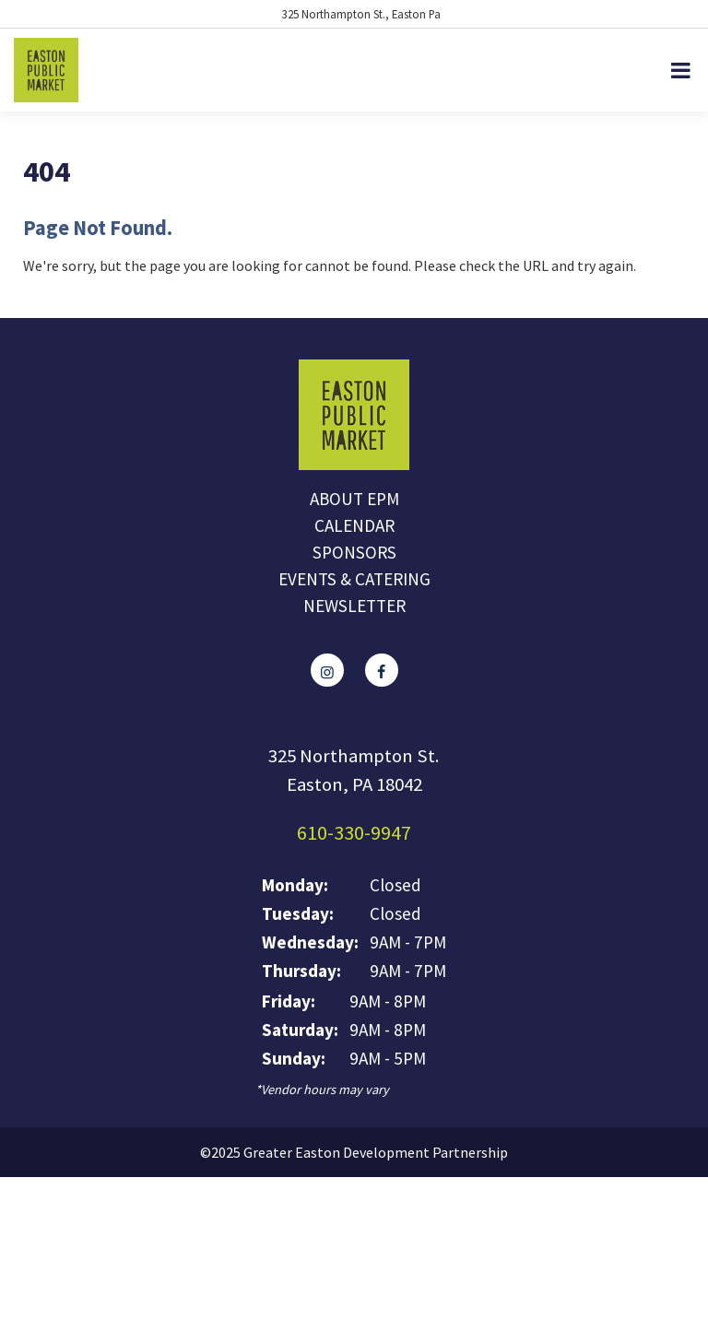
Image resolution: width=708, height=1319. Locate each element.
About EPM (354, 499)
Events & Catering (354, 579)
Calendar (354, 525)
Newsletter (354, 606)
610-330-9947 (354, 832)
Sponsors (354, 552)
